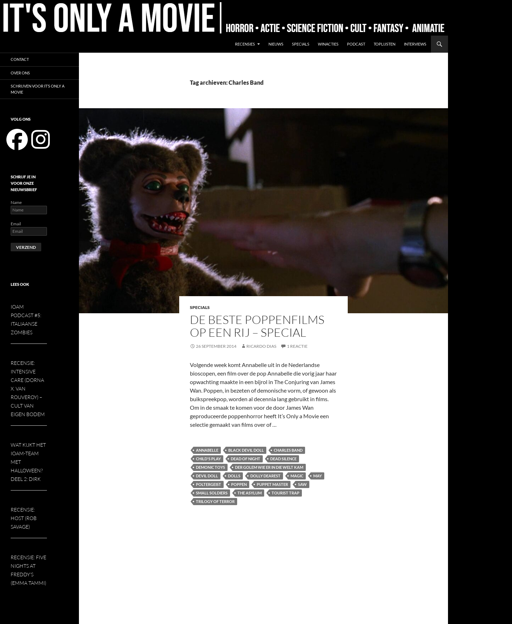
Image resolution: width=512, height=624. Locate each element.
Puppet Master (272, 484)
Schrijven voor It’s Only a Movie (37, 89)
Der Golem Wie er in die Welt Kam (269, 467)
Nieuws (275, 44)
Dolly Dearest (265, 475)
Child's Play (208, 458)
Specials (300, 44)
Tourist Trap (285, 493)
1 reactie (297, 346)
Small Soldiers (212, 493)
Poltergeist (208, 484)
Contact (20, 59)
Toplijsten (384, 44)
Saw (302, 484)
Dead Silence (283, 458)
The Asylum (250, 493)
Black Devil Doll (246, 450)
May (317, 475)
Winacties (328, 44)
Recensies (245, 44)
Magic (296, 475)
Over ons (20, 72)
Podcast (356, 44)
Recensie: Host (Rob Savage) (24, 518)
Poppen (239, 484)
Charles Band (288, 450)
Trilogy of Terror (215, 501)
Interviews (415, 44)
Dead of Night (245, 458)
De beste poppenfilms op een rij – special (257, 326)
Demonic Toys (210, 467)
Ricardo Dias (261, 346)
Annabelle (207, 450)
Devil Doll (207, 475)
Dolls (234, 475)
